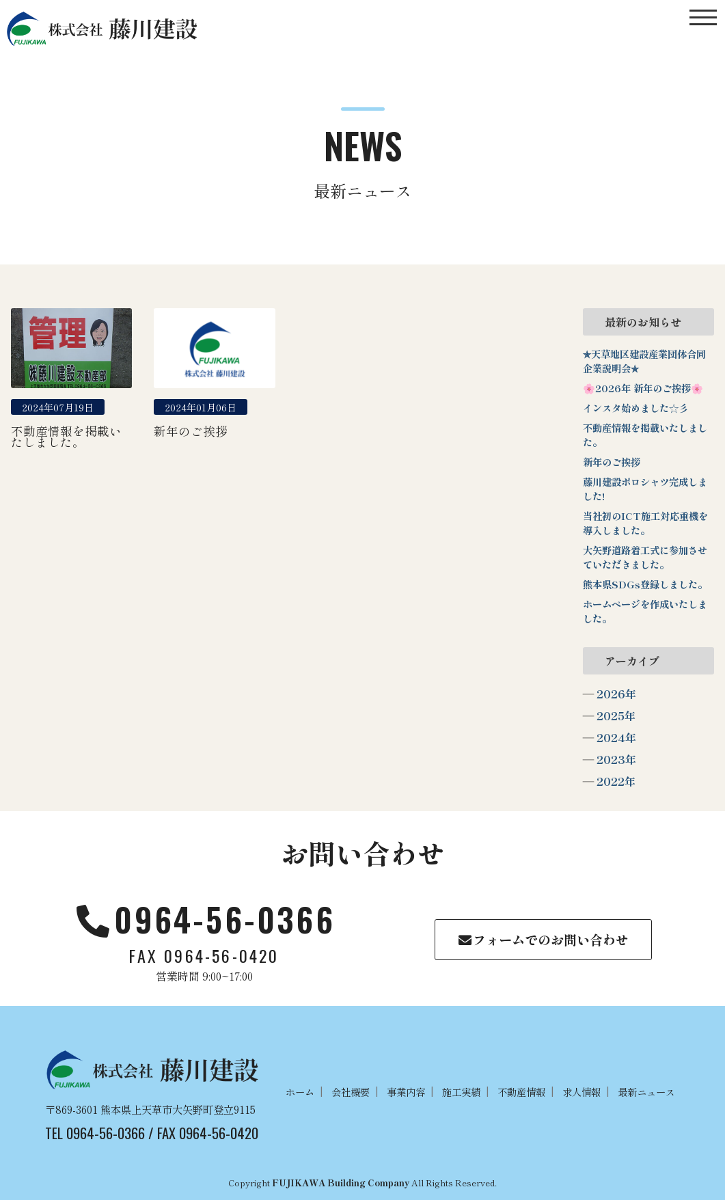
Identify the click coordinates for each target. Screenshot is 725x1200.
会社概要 (350, 1092)
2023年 (616, 759)
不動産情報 (521, 1092)
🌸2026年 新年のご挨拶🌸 (643, 388)
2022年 (616, 781)
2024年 (616, 737)
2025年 (616, 715)
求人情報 (581, 1092)
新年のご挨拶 (611, 461)
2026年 (616, 693)
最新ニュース (646, 1092)
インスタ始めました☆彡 (635, 407)
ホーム (300, 1092)
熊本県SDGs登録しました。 (645, 584)
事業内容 (406, 1092)
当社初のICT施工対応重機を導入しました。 (645, 522)
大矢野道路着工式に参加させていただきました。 (645, 557)
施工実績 (461, 1092)
